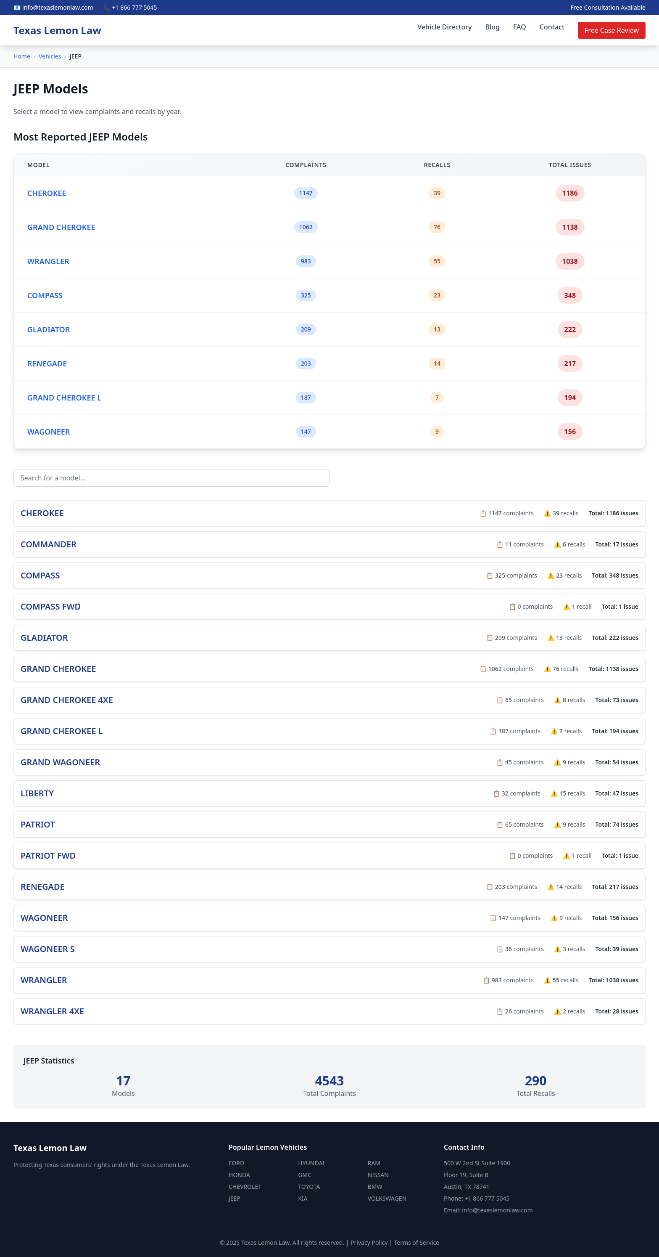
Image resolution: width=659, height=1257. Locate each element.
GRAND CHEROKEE (61, 227)
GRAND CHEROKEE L (64, 397)
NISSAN (378, 1175)
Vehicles (50, 56)
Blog (492, 27)
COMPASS (45, 295)
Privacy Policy (369, 1242)
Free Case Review (612, 30)
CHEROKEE (46, 193)
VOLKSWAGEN (387, 1198)
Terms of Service (416, 1242)
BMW (375, 1187)
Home (21, 56)
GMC (304, 1175)
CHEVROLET (245, 1187)
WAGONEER (48, 432)
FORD (236, 1163)
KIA (302, 1198)
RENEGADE (47, 363)
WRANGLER (48, 261)
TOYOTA (309, 1187)
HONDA (239, 1175)
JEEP (234, 1198)
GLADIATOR (48, 329)
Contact (552, 27)
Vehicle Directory (444, 27)
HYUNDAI (311, 1163)
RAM (374, 1163)
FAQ (519, 27)
